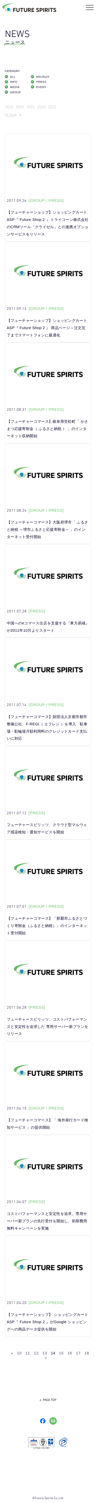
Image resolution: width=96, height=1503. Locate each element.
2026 (9, 107)
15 (61, 1354)
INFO (13, 82)
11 (28, 1354)
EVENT (41, 87)
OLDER (11, 116)
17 (78, 1354)
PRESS (41, 82)
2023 (44, 107)
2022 (56, 107)
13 (44, 1354)
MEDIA (15, 87)
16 (70, 1354)
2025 (21, 107)
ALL (13, 77)
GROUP (15, 92)
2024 (32, 107)
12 (36, 1354)
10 (19, 1354)
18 (86, 1354)
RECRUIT (43, 77)
